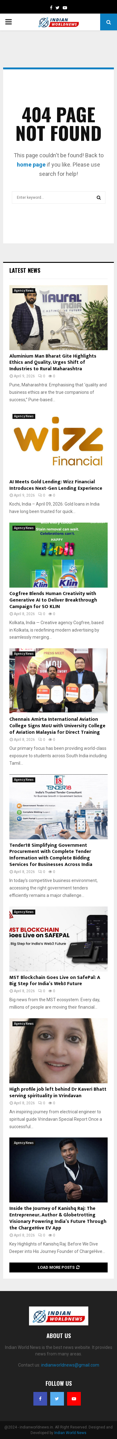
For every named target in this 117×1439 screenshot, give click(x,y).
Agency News (24, 290)
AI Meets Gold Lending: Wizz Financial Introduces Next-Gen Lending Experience (55, 485)
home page (31, 164)
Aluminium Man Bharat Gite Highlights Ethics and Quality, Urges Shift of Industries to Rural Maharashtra (52, 362)
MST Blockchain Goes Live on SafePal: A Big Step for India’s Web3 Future (54, 980)
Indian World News (70, 1433)
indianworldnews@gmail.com (70, 1365)
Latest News (24, 270)
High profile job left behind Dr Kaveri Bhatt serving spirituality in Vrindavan (57, 1092)
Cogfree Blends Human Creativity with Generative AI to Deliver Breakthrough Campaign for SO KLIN (53, 600)
